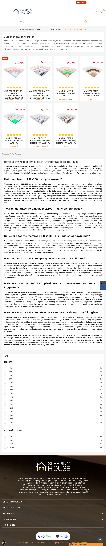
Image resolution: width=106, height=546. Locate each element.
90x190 (54, 375)
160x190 (54, 404)
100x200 (54, 386)
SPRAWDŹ (81, 3)
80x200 (54, 372)
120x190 (54, 390)
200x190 (54, 419)
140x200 (54, 401)
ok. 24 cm (54, 447)
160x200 (54, 408)
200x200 (54, 422)
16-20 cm (54, 437)
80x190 (54, 368)
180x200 (54, 415)
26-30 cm (54, 444)
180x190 (54, 411)
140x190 (54, 397)
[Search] (50, 21)
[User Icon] (96, 11)
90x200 (54, 379)
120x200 (54, 393)
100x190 (54, 382)
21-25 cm (54, 440)
